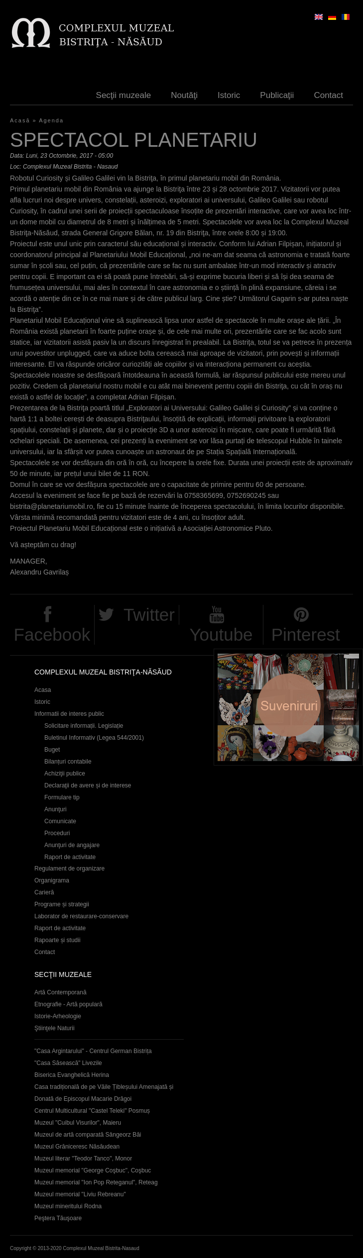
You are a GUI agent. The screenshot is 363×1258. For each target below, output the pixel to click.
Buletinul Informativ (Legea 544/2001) (94, 737)
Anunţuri (55, 809)
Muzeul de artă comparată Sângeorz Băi (87, 1134)
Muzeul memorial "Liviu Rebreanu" (80, 1194)
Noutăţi (184, 95)
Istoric (229, 95)
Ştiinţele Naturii (54, 1028)
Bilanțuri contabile (68, 761)
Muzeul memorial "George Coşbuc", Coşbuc (92, 1170)
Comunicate (60, 821)
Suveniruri (288, 707)
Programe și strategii (61, 904)
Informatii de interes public (69, 713)
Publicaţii (277, 95)
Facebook (52, 634)
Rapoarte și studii (57, 940)
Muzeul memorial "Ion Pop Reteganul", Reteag (96, 1182)
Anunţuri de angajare (72, 845)
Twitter (149, 614)
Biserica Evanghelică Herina (71, 1074)
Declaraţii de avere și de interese (87, 785)
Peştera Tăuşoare (58, 1218)
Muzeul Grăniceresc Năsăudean (77, 1146)
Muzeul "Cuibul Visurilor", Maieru (77, 1122)
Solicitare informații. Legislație (83, 725)
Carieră (44, 892)
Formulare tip (62, 797)
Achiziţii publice (64, 773)
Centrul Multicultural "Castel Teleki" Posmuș (92, 1110)
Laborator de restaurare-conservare (81, 916)
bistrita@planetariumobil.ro (51, 506)
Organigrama (51, 880)
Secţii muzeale (123, 95)
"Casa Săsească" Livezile (68, 1063)
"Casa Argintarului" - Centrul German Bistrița (93, 1051)
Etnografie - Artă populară (68, 1004)
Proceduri (57, 833)
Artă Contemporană (60, 992)
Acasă (20, 120)
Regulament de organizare (69, 868)
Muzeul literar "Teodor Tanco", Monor (83, 1158)
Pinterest (305, 634)
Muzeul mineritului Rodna (68, 1206)
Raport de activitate (70, 857)
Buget (52, 749)
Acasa (42, 689)
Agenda (51, 120)
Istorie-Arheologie (57, 1016)
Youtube (220, 634)
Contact (328, 95)
